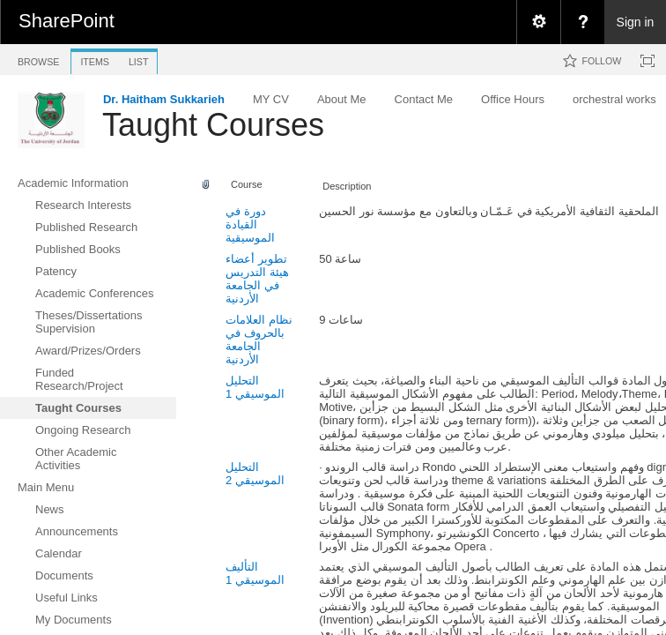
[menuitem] (538, 22)
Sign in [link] (636, 22)
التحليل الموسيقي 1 (255, 387)
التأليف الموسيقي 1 (255, 573)
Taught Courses (213, 125)
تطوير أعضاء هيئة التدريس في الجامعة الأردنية (257, 278)
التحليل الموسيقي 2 (255, 473)
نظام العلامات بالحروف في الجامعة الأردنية (259, 339)
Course (247, 184)
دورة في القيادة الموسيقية (250, 224)
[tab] (38, 58)
